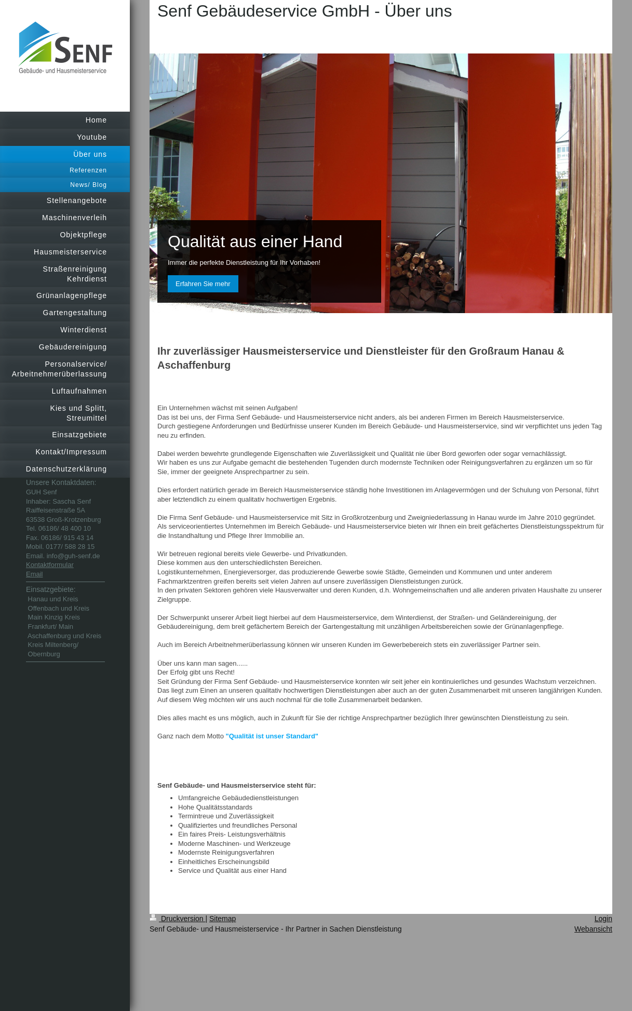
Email (34, 574)
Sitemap (222, 918)
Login (603, 918)
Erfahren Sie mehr (203, 284)
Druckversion (177, 918)
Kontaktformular (50, 565)
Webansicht (593, 929)
